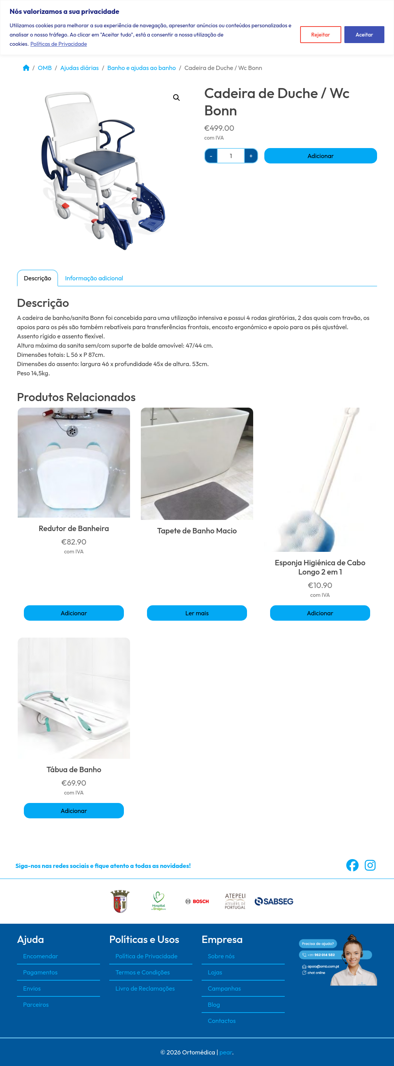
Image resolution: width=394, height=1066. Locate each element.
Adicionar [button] (74, 613)
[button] (177, 98)
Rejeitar (320, 34)
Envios (32, 988)
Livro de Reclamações (145, 988)
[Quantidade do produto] (231, 155)
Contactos (222, 1020)
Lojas (215, 972)
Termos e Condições (142, 972)
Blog (214, 1004)
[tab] (37, 278)
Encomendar (40, 956)
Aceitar (364, 34)
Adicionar (320, 156)
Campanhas (224, 988)
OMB (45, 68)
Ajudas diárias (79, 68)
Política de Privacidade (146, 956)
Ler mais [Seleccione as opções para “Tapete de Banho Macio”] (197, 613)
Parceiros (36, 1004)
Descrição (37, 278)
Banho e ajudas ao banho (141, 68)
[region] (197, 27)
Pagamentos (40, 972)
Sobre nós (221, 956)
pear (225, 1052)
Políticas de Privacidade (58, 43)
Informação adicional (94, 278)
